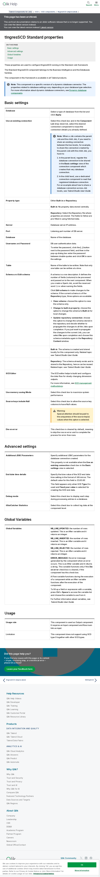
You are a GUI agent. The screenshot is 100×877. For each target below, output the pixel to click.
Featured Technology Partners (20, 796)
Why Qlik (10, 774)
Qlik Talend (12, 733)
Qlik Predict (12, 758)
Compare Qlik (13, 792)
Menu (96, 5)
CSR (8, 823)
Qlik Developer (13, 702)
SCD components (48, 12)
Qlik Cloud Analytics (15, 751)
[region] (49, 868)
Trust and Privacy (14, 781)
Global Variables (14, 54)
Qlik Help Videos (14, 698)
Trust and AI (12, 785)
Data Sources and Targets (18, 799)
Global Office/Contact (16, 845)
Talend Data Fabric (15, 740)
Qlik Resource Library (16, 716)
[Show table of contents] (5, 11)
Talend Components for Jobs (20, 12)
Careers (10, 837)
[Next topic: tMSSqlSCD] (74, 680)
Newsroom (11, 841)
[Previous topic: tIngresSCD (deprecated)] (25, 680)
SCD (37, 12)
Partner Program (14, 834)
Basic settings (13, 48)
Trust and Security (15, 778)
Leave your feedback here (20, 669)
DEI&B (9, 826)
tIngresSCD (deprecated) (67, 12)
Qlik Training (12, 706)
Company (11, 815)
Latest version (46, 27)
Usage (10, 58)
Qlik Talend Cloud (14, 737)
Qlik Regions (12, 803)
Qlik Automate (13, 762)
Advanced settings (15, 51)
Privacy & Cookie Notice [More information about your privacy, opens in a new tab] (43, 874)
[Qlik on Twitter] (81, 858)
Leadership (12, 819)
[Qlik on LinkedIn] (86, 858)
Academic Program (15, 830)
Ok (82, 865)
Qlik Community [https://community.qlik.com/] (68, 858)
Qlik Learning (12, 709)
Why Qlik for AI (13, 789)
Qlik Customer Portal (16, 713)
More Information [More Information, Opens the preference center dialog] (82, 870)
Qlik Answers (12, 755)
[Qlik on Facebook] (91, 858)
